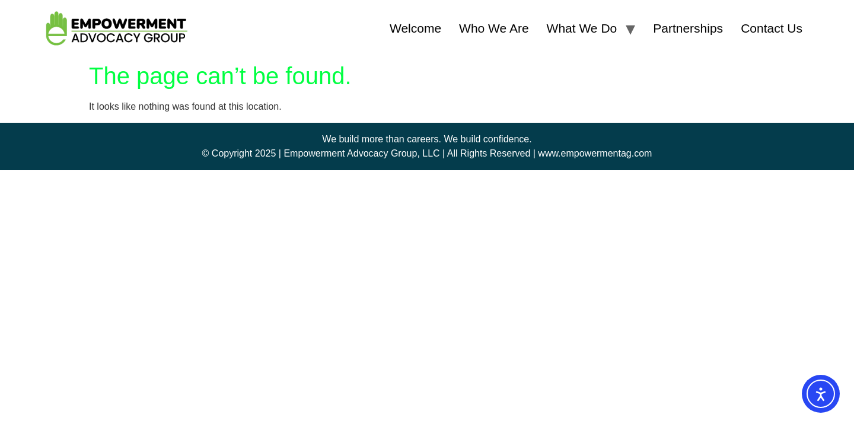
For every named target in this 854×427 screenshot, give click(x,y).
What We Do (582, 28)
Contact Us (771, 28)
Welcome (415, 28)
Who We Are (494, 28)
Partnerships (688, 28)
